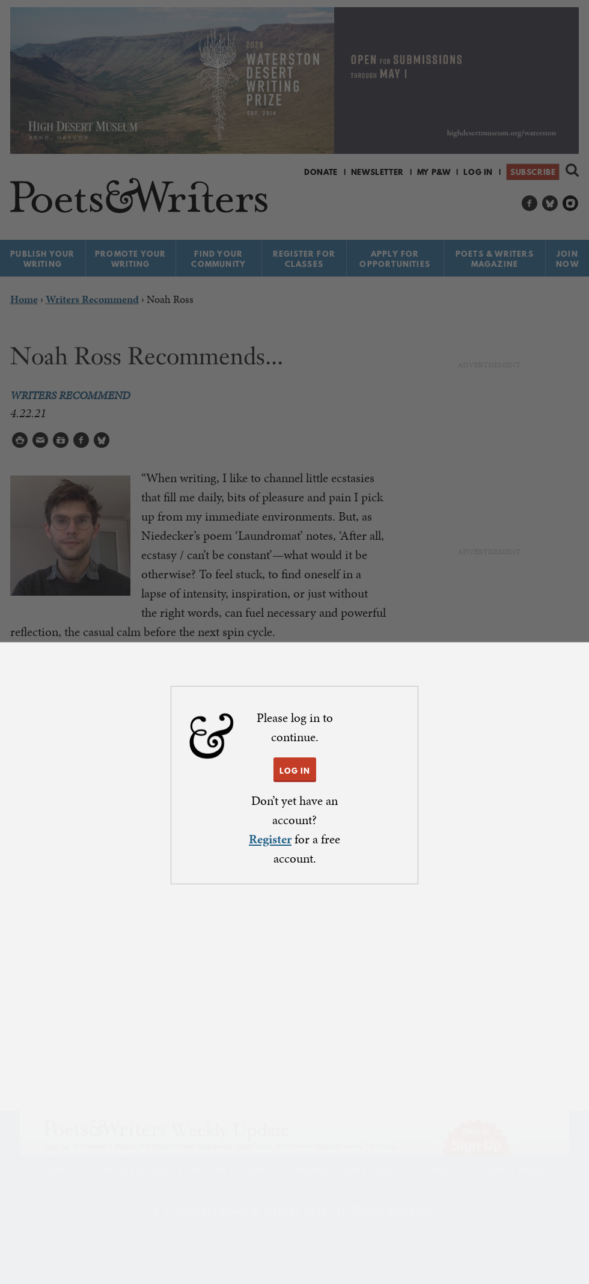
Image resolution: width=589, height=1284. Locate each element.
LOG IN (294, 770)
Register (270, 839)
